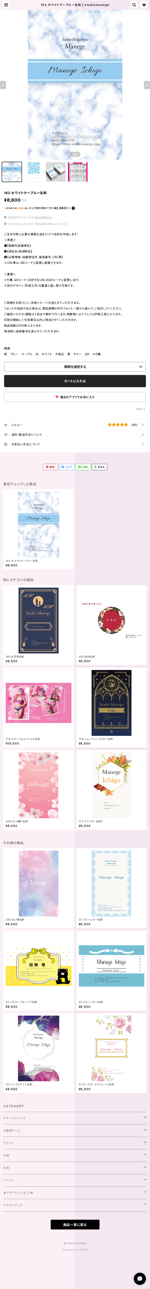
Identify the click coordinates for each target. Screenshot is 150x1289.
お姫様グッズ (11, 1130)
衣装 (6, 1155)
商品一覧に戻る (75, 1225)
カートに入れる (75, 381)
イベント (8, 1180)
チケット (8, 1143)
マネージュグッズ (14, 1118)
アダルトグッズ (12, 1205)
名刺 (6, 1168)
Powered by (75, 1249)
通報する (141, 409)
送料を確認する (43, 217)
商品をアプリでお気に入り (75, 397)
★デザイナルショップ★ (18, 1192)
